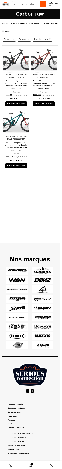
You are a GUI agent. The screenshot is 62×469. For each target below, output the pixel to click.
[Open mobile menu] (56, 4)
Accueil (5, 23)
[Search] (29, 4)
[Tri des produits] (56, 31)
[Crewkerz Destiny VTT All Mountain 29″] (44, 59)
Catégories (24, 39)
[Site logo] (5, 4)
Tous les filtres (42, 39)
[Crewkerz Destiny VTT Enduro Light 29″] (16, 59)
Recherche (9, 39)
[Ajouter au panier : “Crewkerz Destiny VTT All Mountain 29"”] (44, 103)
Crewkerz (16, 92)
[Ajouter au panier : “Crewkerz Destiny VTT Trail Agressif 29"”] (16, 165)
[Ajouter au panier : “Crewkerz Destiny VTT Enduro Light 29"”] (16, 103)
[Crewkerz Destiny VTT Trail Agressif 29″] (16, 121)
